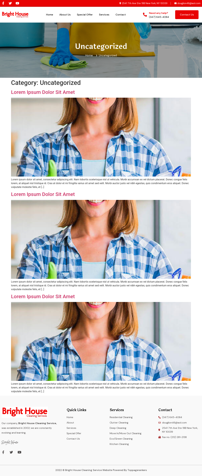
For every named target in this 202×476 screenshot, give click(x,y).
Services (104, 14)
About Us (65, 14)
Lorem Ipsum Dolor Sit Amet (43, 92)
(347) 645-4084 (159, 17)
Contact (121, 14)
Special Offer (85, 14)
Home (49, 14)
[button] (187, 14)
